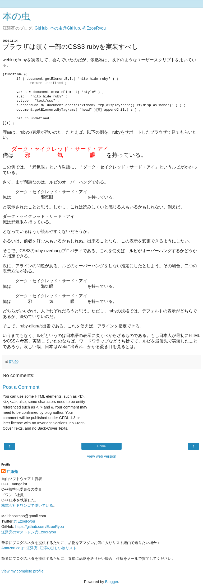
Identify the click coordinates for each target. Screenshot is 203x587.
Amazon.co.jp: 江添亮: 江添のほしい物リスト (39, 548)
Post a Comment (21, 387)
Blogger (111, 582)
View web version (101, 456)
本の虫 (17, 16)
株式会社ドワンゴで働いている (27, 505)
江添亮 (12, 471)
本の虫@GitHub (65, 28)
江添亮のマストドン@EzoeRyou (28, 532)
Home (101, 446)
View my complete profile (22, 571)
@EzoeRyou (94, 28)
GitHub (41, 28)
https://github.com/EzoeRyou (39, 526)
